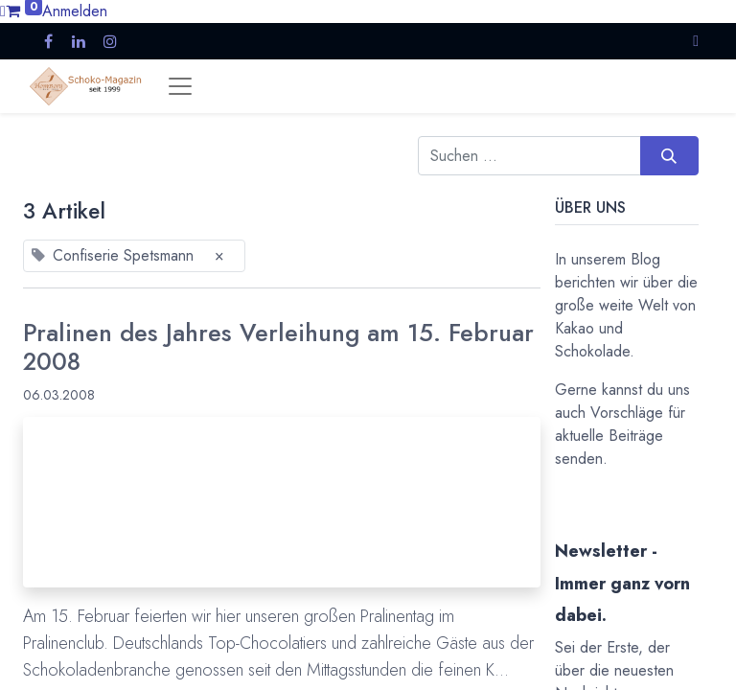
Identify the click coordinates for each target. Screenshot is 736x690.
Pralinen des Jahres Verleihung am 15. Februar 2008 (278, 348)
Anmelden (74, 11)
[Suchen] (669, 155)
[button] (696, 41)
